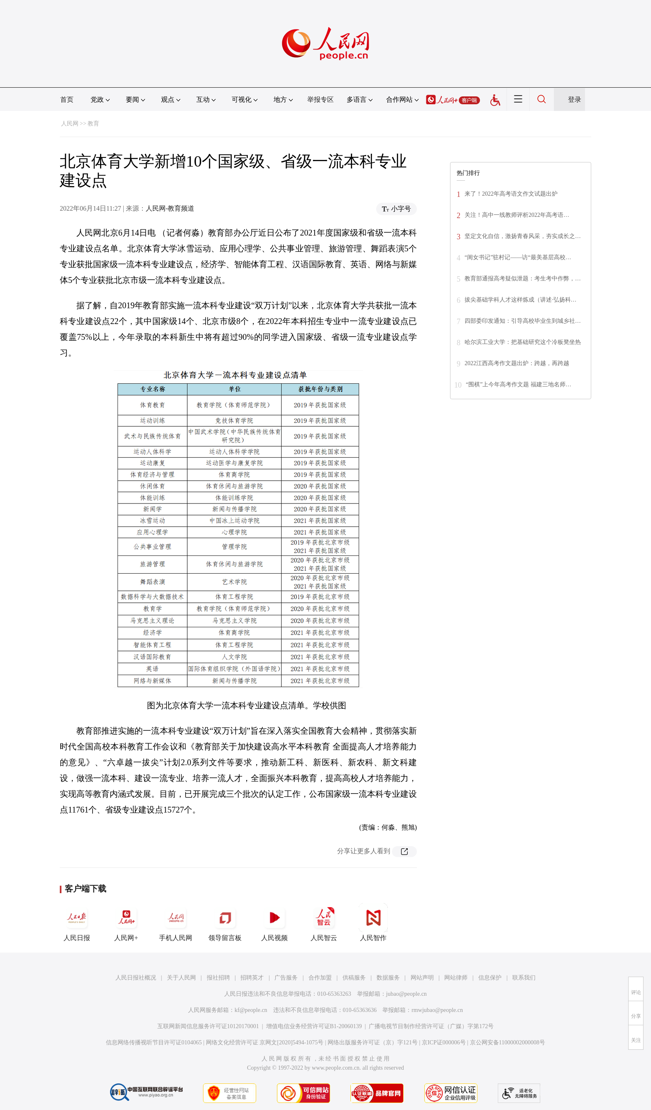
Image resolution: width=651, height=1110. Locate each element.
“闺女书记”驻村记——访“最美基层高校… (518, 257)
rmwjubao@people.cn (437, 1010)
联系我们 (524, 978)
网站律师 (455, 978)
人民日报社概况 (135, 978)
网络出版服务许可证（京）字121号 (373, 1042)
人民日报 (76, 922)
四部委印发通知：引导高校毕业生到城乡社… (523, 321)
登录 (574, 99)
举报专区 (320, 99)
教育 (93, 123)
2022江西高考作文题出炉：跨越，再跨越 (517, 363)
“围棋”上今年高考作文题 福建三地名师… (518, 384)
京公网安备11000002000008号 (507, 1042)
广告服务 (286, 978)
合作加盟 (320, 978)
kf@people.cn (251, 1010)
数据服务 (388, 978)
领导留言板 (225, 922)
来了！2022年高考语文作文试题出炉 (511, 194)
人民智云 (323, 922)
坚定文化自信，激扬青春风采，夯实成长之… (523, 236)
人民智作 (373, 922)
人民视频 (274, 922)
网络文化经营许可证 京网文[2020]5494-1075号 (265, 1042)
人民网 (69, 123)
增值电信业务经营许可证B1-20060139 (314, 1026)
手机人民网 (175, 922)
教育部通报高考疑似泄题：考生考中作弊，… (523, 278)
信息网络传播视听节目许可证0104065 (154, 1042)
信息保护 (490, 978)
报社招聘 (218, 978)
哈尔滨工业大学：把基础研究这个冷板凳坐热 (523, 342)
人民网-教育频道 (170, 208)
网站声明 (422, 978)
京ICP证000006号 (444, 1042)
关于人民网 (181, 978)
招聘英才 (252, 978)
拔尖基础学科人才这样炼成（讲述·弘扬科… (521, 300)
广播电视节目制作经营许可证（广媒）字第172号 (431, 1026)
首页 (66, 99)
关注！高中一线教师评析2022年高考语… (517, 215)
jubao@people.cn (406, 994)
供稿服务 (354, 978)
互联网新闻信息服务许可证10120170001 (208, 1026)
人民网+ (126, 922)
